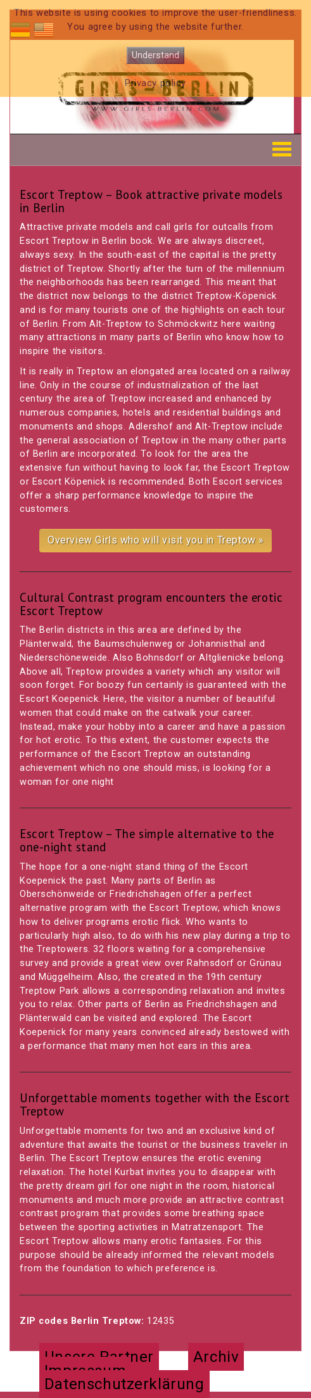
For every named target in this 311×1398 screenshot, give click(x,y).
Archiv (216, 1357)
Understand (155, 55)
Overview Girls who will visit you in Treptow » (155, 540)
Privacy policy (155, 83)
